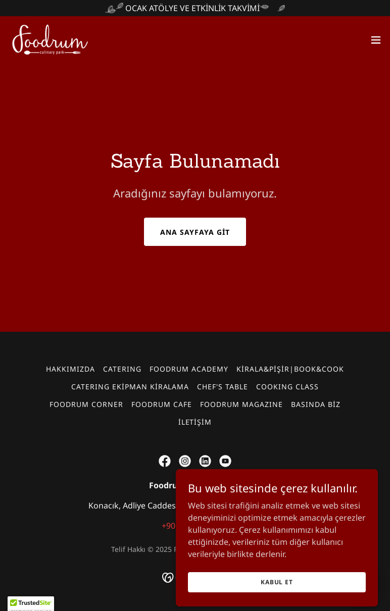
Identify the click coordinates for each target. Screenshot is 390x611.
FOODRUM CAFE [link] (161, 404)
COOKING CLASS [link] (287, 386)
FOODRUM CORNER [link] (86, 404)
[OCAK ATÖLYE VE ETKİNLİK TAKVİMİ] (195, 8)
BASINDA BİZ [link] (315, 404)
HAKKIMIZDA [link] (70, 369)
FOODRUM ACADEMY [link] (189, 369)
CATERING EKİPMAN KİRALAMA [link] (130, 386)
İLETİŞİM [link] (195, 422)
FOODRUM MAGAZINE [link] (241, 404)
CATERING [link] (122, 369)
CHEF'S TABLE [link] (222, 386)
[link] (50, 39)
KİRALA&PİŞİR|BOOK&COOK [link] (290, 369)
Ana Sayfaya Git (195, 232)
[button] (376, 40)
